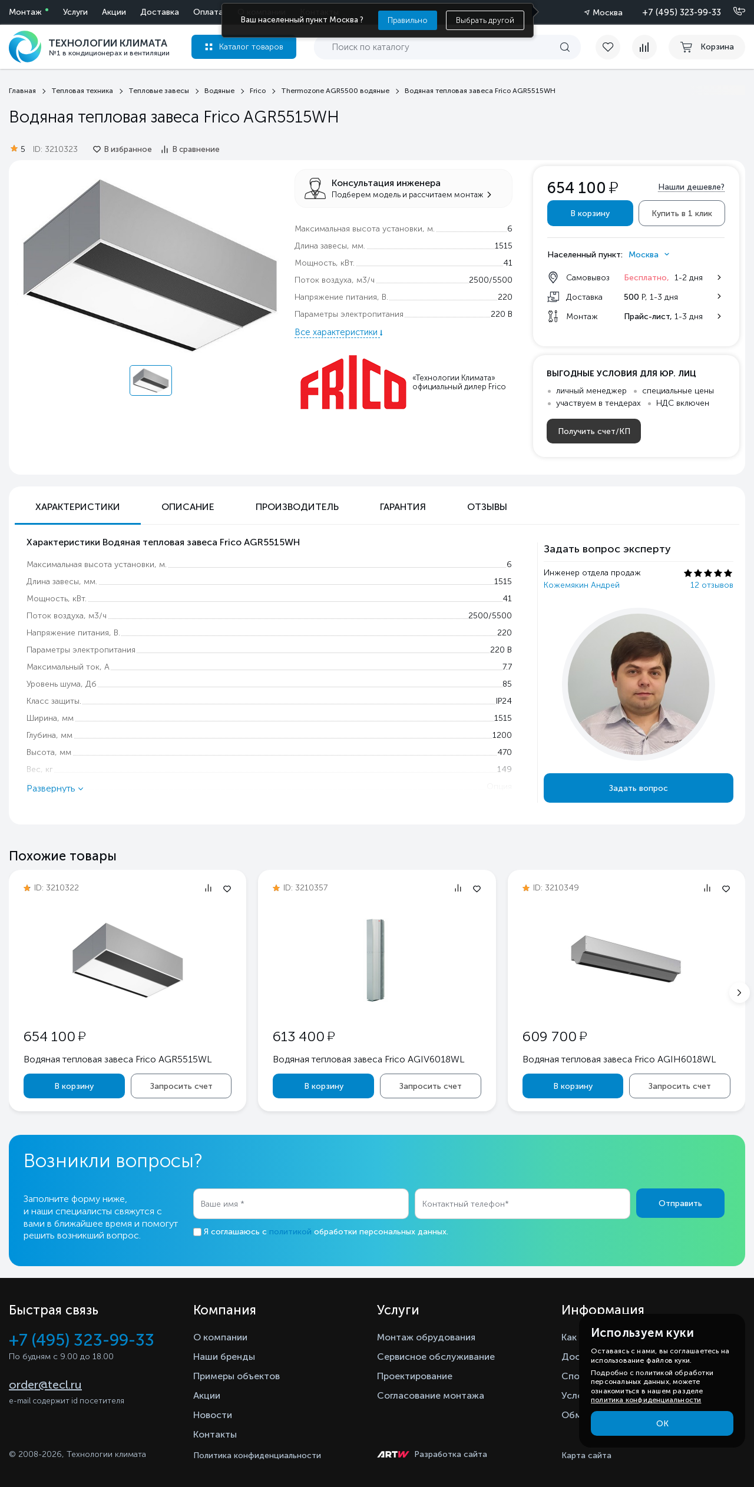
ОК (662, 1424)
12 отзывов (711, 585)
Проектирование (414, 1376)
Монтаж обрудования (426, 1337)
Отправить (680, 1203)
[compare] (644, 47)
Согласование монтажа (430, 1395)
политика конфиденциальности (646, 1400)
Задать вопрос (638, 788)
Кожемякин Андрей (582, 585)
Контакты (215, 1434)
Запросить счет (181, 1086)
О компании (220, 1337)
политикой (290, 1232)
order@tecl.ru (45, 1384)
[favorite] (614, 47)
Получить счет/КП (594, 431)
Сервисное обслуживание (436, 1356)
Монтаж (25, 12)
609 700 (554, 1036)
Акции (114, 12)
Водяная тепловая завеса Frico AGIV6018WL (369, 1059)
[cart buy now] (707, 47)
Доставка (159, 12)
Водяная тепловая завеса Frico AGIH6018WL (619, 1059)
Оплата (208, 12)
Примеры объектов (236, 1376)
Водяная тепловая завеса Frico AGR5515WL (118, 1059)
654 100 (54, 1036)
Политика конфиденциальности (257, 1455)
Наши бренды (224, 1356)
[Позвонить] (732, 11)
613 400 (304, 1036)
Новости (212, 1414)
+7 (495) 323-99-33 (681, 12)
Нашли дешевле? (691, 187)
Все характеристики (337, 332)
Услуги (75, 12)
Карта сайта (586, 1455)
